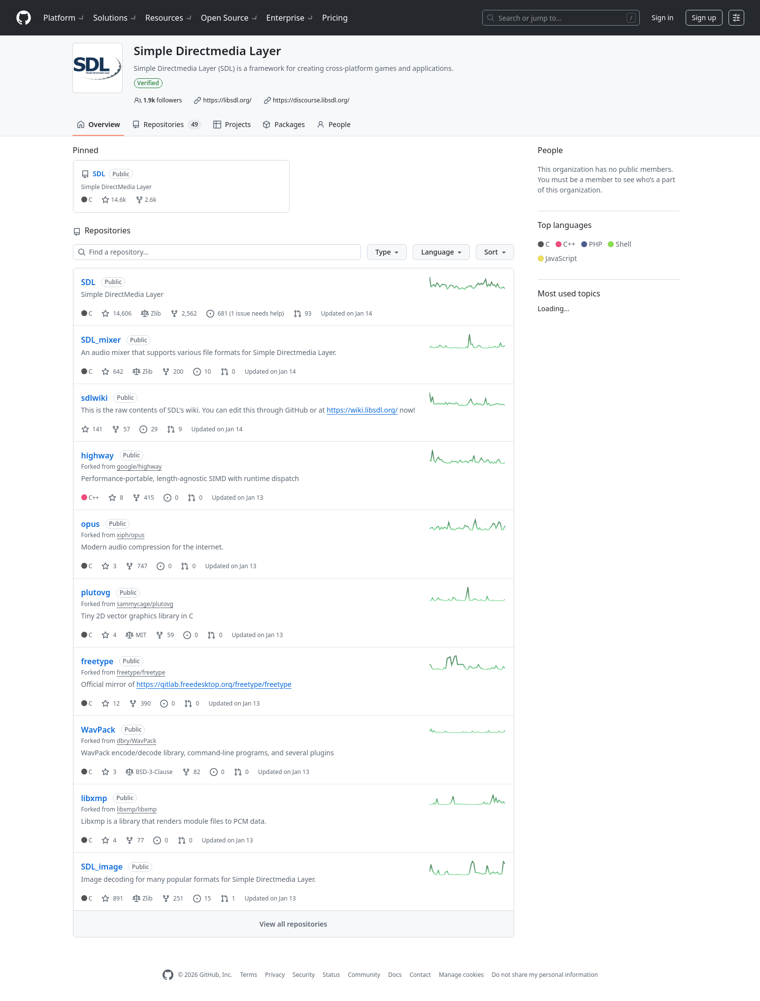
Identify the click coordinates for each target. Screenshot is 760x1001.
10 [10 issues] (202, 371)
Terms (248, 974)
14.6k (113, 199)
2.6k (145, 199)
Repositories (166, 124)
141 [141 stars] (92, 429)
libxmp (94, 798)
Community (364, 974)
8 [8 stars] (115, 497)
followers (162, 100)
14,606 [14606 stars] (116, 313)
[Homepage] (24, 18)
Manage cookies (461, 974)
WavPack (98, 729)
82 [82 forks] (191, 772)
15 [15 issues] (202, 898)
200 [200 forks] (173, 371)
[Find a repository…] (217, 252)
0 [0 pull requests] (228, 371)
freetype (97, 661)
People (334, 124)
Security (304, 974)
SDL (88, 282)
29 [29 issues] (148, 429)
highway (97, 455)
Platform (64, 17)
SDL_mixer (101, 339)
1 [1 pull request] (228, 898)
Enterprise (290, 17)
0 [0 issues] (171, 497)
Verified (148, 83)
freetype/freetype (141, 672)
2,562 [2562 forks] (183, 313)
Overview (98, 124)
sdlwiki (94, 397)
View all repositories (293, 924)
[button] (387, 252)
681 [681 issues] (217, 313)
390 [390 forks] (140, 703)
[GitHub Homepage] (168, 975)
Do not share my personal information (545, 974)
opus (90, 523)
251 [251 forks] (173, 898)
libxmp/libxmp (137, 809)
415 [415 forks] (143, 497)
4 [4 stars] (108, 635)
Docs (395, 974)
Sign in (662, 17)
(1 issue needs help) (256, 313)
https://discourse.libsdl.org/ (311, 100)
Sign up (704, 17)
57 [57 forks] (121, 429)
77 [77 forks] (135, 840)
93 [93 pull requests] (303, 313)
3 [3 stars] (108, 566)
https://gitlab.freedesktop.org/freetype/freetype (214, 684)
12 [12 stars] (110, 703)
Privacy (275, 974)
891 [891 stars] (112, 898)
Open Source (230, 17)
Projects (232, 124)
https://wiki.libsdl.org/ (362, 410)
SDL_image (102, 866)
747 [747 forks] (136, 566)
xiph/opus (131, 535)
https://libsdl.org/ (227, 100)
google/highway (139, 466)
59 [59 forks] (165, 635)
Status (331, 974)
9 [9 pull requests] (174, 429)
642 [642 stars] (112, 371)
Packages (284, 124)
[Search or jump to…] (561, 17)
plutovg (96, 592)
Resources (169, 17)
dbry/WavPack (136, 741)
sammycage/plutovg (145, 604)
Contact (419, 974)
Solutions (115, 17)
